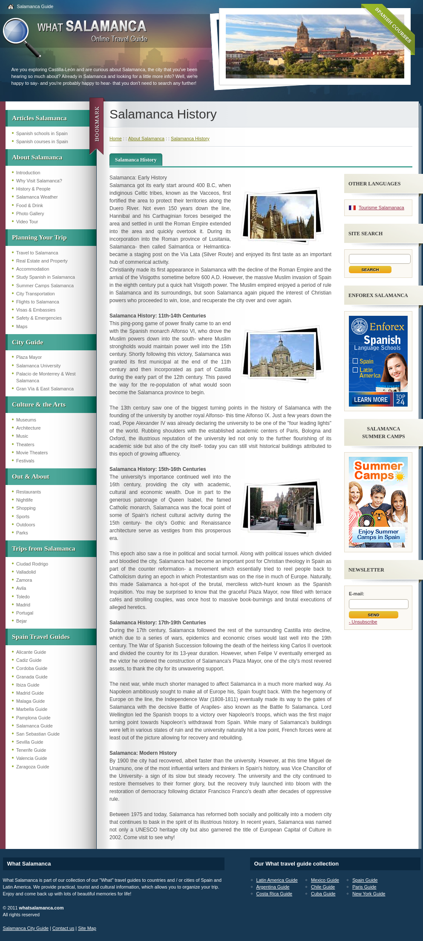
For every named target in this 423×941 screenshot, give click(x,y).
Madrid (23, 604)
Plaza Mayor (29, 357)
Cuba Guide (323, 893)
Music (22, 436)
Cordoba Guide (31, 668)
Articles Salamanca (39, 117)
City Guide (27, 342)
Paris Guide (364, 886)
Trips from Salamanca (43, 548)
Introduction (28, 172)
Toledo (23, 596)
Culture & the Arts (39, 404)
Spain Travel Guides (40, 636)
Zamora (24, 580)
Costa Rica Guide (274, 893)
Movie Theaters (32, 452)
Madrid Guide (30, 693)
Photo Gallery (30, 213)
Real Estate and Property (42, 260)
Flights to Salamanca (37, 301)
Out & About (30, 476)
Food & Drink (29, 205)
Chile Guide (323, 886)
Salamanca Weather (37, 196)
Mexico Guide (325, 880)
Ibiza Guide (28, 684)
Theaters (25, 444)
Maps (21, 326)
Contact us (63, 928)
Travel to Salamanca (37, 252)
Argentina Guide (273, 886)
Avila (21, 588)
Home (115, 138)
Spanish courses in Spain (42, 141)
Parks (22, 532)
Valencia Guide (31, 758)
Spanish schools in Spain (42, 133)
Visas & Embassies (35, 309)
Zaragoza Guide (32, 766)
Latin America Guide (277, 880)
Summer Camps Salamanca (45, 285)
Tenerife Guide (31, 750)
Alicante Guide (31, 652)
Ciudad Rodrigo (32, 563)
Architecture (28, 427)
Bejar (21, 620)
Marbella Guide (31, 709)
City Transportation (35, 293)
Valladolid (26, 571)
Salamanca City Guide (26, 928)
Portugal (24, 612)
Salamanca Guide (35, 6)
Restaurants (28, 491)
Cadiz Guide (28, 660)
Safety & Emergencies (39, 317)
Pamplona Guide (33, 717)
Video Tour (27, 221)
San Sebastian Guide (38, 733)
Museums (26, 419)
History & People (33, 188)
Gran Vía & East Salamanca (45, 388)
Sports (22, 516)
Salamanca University (38, 365)
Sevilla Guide (29, 742)
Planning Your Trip (39, 237)
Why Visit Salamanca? (39, 180)
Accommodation (32, 268)
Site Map (87, 928)
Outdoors (25, 524)
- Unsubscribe (363, 621)
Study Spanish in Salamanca (45, 277)
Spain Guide (364, 880)
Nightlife (24, 499)
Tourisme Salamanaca (381, 207)
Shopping (26, 508)
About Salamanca (37, 157)
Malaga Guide (30, 701)
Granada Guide (32, 676)
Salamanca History (190, 138)
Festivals (25, 460)
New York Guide (368, 893)
